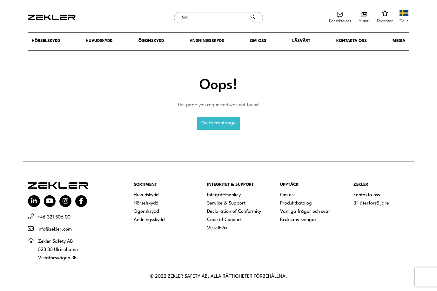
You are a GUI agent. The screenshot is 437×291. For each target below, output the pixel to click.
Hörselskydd (46, 41)
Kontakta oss (351, 41)
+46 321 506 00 (54, 217)
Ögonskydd (151, 41)
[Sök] (208, 17)
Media (399, 41)
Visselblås (217, 228)
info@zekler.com (54, 229)
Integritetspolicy (224, 195)
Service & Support (226, 203)
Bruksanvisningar (298, 220)
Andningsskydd (207, 41)
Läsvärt (301, 41)
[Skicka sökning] (253, 17)
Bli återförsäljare (371, 203)
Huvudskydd (99, 41)
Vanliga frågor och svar (305, 211)
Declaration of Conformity (234, 211)
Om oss (258, 41)
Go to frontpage (218, 123)
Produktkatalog (296, 203)
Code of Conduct (224, 220)
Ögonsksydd (146, 211)
